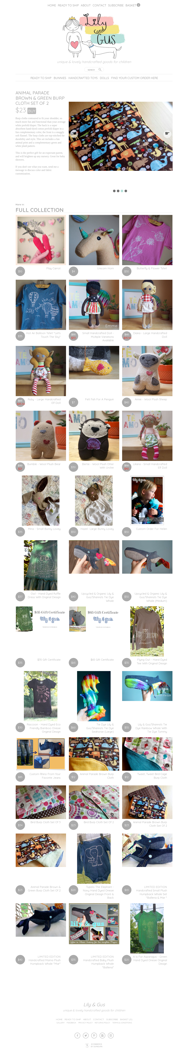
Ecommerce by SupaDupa (96, 1045)
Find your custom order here (134, 78)
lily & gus (94, 1004)
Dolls (104, 78)
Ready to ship (68, 5)
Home (52, 5)
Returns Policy (102, 1022)
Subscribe (116, 5)
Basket (130, 5)
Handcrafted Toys (83, 78)
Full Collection (40, 208)
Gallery (61, 1022)
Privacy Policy (85, 1022)
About (86, 5)
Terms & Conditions (122, 1022)
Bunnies (60, 78)
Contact (99, 5)
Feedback (71, 1022)
